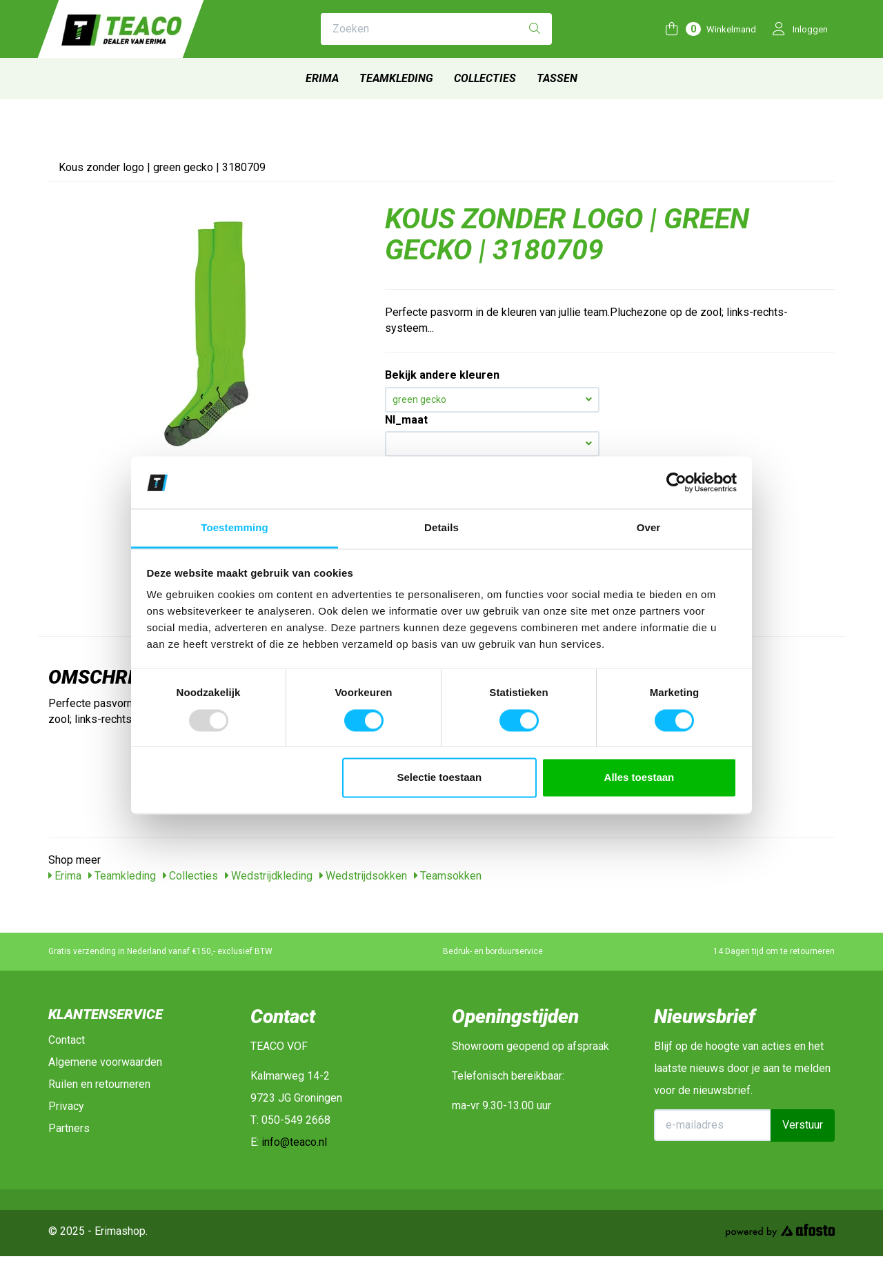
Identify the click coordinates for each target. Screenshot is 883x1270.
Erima (322, 78)
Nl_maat (406, 419)
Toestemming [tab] (234, 528)
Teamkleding (396, 78)
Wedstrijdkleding (268, 875)
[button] (492, 444)
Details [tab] (441, 528)
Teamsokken (448, 875)
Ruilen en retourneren (99, 1084)
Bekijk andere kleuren (442, 374)
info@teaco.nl (294, 1142)
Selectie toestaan (439, 778)
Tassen (557, 78)
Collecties (485, 78)
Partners (69, 1128)
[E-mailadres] (713, 1125)
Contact (66, 1039)
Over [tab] (649, 528)
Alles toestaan (639, 778)
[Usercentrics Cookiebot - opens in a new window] (676, 482)
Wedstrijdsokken (363, 875)
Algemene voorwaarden (105, 1062)
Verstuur (802, 1124)
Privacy (66, 1106)
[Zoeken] (534, 29)
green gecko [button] (492, 399)
